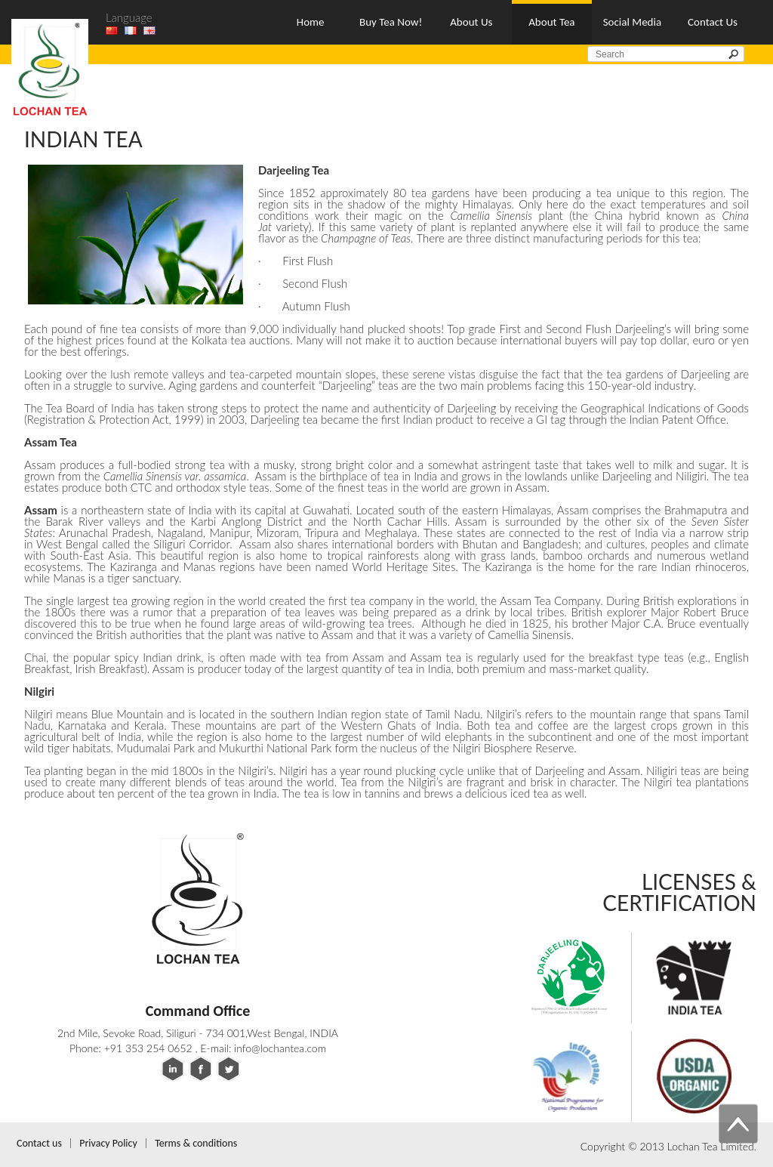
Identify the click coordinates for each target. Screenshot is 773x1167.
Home (311, 22)
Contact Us (713, 22)
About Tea (551, 22)
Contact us (39, 1143)
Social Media (632, 22)
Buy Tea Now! (390, 22)
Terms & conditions (196, 1143)
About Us (471, 22)
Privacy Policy (108, 1143)
